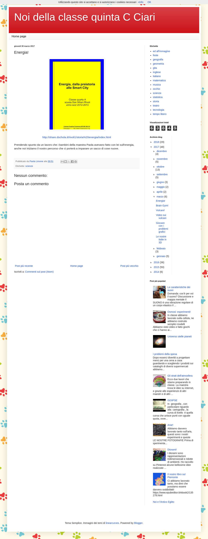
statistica (158, 97)
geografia (158, 59)
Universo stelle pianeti (179, 336)
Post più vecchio (129, 265)
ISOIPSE (172, 400)
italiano (157, 76)
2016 (157, 262)
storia (156, 101)
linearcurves (112, 523)
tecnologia (158, 109)
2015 (157, 267)
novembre (162, 158)
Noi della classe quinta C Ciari (84, 17)
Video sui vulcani (161, 216)
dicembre (162, 151)
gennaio (161, 256)
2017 (157, 147)
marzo (160, 196)
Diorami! (172, 449)
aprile (160, 191)
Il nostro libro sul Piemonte (176, 476)
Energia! (160, 200)
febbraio (161, 248)
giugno (161, 182)
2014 (157, 271)
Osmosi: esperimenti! (179, 311)
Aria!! (170, 425)
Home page (19, 36)
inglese (157, 72)
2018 (157, 142)
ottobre (160, 166)
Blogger (138, 523)
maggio (161, 186)
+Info (140, 2)
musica (157, 84)
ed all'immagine (161, 51)
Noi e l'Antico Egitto (163, 501)
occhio (156, 88)
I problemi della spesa (165, 354)
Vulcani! (160, 210)
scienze (29, 166)
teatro (156, 105)
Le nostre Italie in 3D (161, 239)
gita (155, 68)
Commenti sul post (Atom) (39, 271)
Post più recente (24, 265)
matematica (159, 80)
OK (149, 2)
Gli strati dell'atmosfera (179, 375)
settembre (162, 174)
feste (155, 55)
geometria (158, 63)
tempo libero (160, 114)
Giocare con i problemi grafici (162, 227)
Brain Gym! (162, 205)
